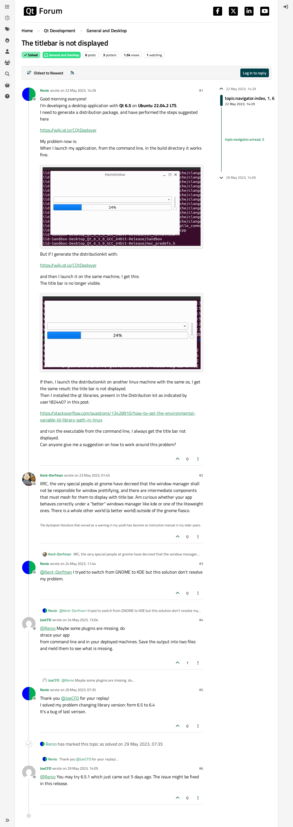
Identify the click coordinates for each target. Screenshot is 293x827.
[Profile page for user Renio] (29, 94)
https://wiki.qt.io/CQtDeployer (68, 130)
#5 (201, 689)
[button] (7, 820)
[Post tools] (198, 458)
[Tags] (7, 29)
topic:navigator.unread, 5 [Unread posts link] (244, 139)
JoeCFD (45, 620)
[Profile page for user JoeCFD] (29, 623)
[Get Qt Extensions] (7, 85)
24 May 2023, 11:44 (80, 563)
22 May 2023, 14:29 (80, 90)
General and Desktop (61, 55)
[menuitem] (286, 6)
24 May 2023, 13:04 (83, 620)
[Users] (7, 51)
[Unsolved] (7, 96)
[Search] (7, 73)
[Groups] (7, 62)
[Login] (286, 6)
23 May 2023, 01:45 (94, 475)
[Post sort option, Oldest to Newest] (45, 73)
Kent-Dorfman (51, 475)
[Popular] (7, 40)
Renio (44, 90)
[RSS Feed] (72, 73)
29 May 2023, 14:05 (83, 768)
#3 (201, 563)
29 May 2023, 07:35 (80, 689)
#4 (201, 620)
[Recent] (7, 17)
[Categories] (7, 6)
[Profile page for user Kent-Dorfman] (29, 479)
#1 (201, 90)
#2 (201, 475)
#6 (201, 768)
